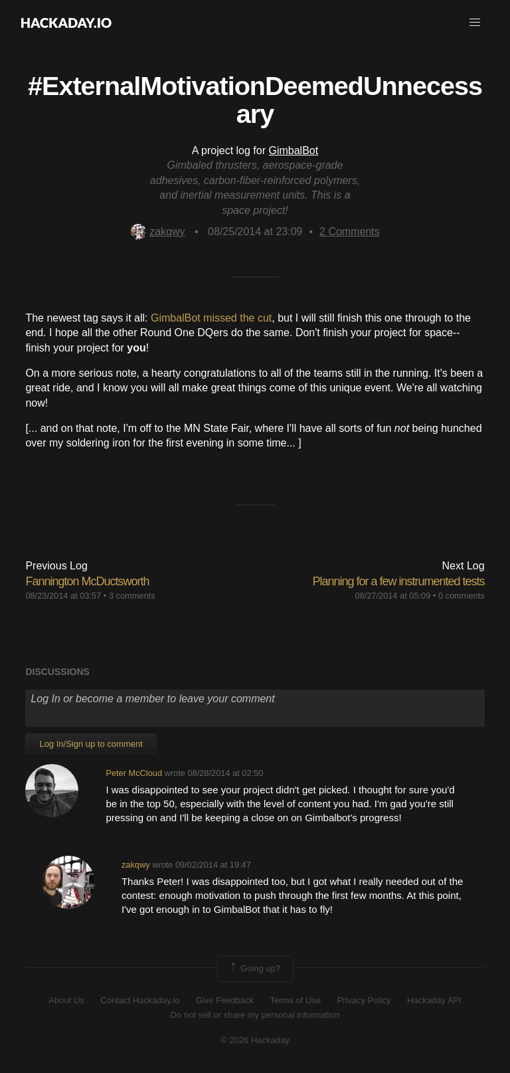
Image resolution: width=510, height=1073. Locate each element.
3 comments (132, 596)
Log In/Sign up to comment (90, 744)
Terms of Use (295, 1000)
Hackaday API (434, 1000)
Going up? (254, 968)
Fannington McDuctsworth (87, 581)
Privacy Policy (364, 1000)
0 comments (461, 596)
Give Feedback (225, 1000)
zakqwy (157, 231)
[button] (474, 22)
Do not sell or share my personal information (254, 1015)
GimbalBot (293, 150)
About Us (66, 1000)
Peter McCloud (134, 773)
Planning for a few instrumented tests (398, 581)
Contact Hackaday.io (139, 1000)
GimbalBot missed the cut (211, 318)
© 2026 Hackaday (255, 1040)
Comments (349, 231)
